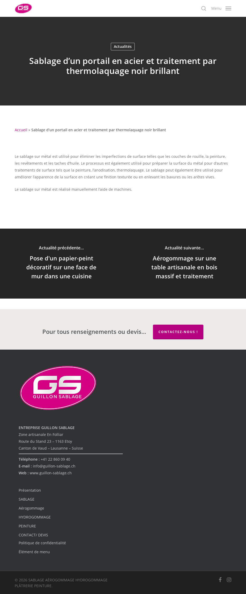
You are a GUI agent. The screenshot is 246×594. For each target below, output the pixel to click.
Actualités (123, 46)
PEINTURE (27, 525)
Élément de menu (34, 551)
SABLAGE (26, 499)
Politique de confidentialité (42, 542)
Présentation (30, 490)
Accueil (21, 129)
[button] (221, 8)
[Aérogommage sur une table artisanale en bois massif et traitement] (184, 263)
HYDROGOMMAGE (35, 517)
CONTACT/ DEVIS (33, 534)
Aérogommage (31, 508)
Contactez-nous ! (178, 332)
